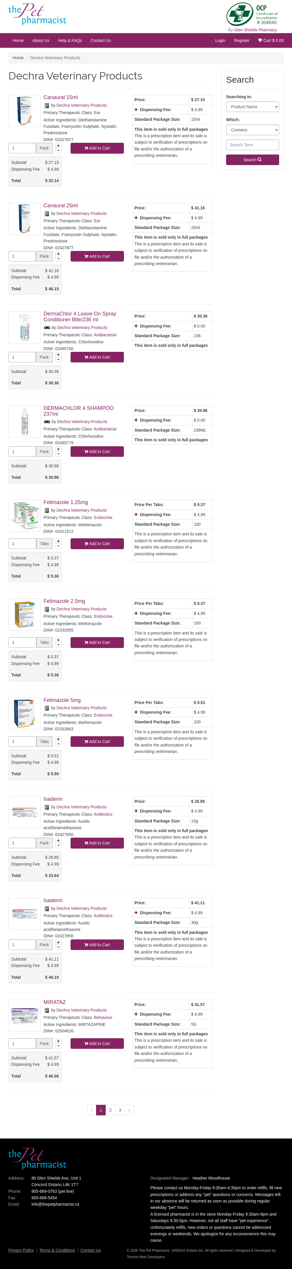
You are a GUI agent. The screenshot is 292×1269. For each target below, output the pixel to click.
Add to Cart (97, 148)
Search (252, 159)
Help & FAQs (70, 40)
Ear (97, 112)
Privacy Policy (21, 1250)
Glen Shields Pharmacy (255, 30)
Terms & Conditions (57, 1250)
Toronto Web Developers (146, 1257)
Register (241, 40)
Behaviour (103, 1017)
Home (18, 40)
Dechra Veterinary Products (82, 105)
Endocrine (103, 517)
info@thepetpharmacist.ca (55, 1204)
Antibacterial (105, 334)
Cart (271, 40)
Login (220, 40)
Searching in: (239, 96)
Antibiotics (103, 814)
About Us (41, 40)
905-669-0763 (44, 1191)
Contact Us (100, 40)
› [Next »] (129, 1110)
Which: (233, 119)
